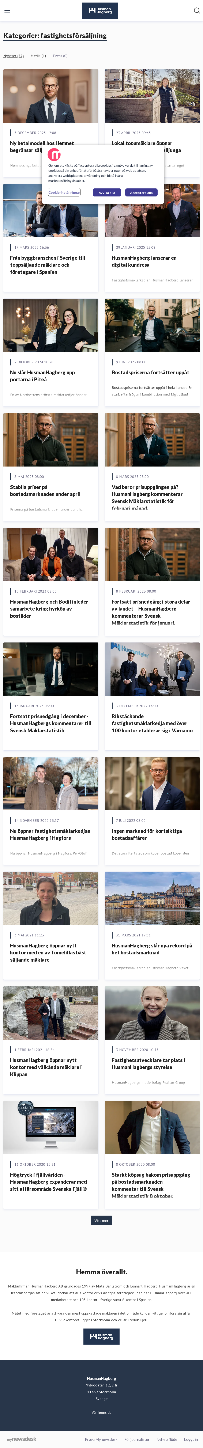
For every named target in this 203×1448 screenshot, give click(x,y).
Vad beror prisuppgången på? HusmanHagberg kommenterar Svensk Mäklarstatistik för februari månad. (147, 497)
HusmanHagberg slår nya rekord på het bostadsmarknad (152, 949)
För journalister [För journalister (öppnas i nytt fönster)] (137, 1439)
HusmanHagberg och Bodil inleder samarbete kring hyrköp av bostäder (49, 608)
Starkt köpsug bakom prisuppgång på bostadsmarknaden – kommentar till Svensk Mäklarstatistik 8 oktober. (151, 1185)
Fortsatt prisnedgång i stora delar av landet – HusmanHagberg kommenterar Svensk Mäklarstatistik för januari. (151, 612)
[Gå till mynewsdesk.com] (22, 1439)
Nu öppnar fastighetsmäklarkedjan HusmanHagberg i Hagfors (50, 834)
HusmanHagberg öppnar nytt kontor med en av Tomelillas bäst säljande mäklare (48, 952)
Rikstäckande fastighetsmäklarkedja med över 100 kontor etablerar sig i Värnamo (152, 723)
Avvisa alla (107, 193)
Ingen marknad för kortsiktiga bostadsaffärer (147, 834)
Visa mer (101, 1220)
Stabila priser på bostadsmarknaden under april (45, 490)
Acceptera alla (141, 193)
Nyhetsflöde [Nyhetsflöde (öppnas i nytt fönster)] (166, 1439)
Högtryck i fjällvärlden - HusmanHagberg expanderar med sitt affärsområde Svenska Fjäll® (48, 1182)
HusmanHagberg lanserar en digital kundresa (144, 261)
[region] (103, 174)
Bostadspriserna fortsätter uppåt (150, 372)
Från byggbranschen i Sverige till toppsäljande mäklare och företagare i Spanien (47, 265)
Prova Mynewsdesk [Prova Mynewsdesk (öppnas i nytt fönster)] (101, 1439)
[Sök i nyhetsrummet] (197, 10)
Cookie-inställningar (64, 192)
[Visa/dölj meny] (7, 10)
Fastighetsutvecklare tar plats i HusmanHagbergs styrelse (148, 1063)
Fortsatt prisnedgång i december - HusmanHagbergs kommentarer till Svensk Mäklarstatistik (50, 723)
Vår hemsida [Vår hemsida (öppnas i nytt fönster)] (101, 1412)
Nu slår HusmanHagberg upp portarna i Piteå (42, 376)
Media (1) (38, 55)
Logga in (191, 1439)
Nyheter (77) (13, 55)
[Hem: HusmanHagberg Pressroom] (100, 11)
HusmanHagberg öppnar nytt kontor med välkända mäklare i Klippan (46, 1067)
